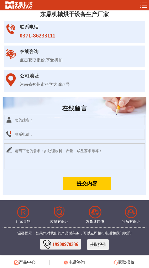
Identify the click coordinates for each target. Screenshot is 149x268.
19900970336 (65, 244)
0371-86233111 (37, 35)
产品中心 (25, 262)
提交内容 (87, 183)
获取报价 (98, 244)
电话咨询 (74, 262)
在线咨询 (29, 51)
